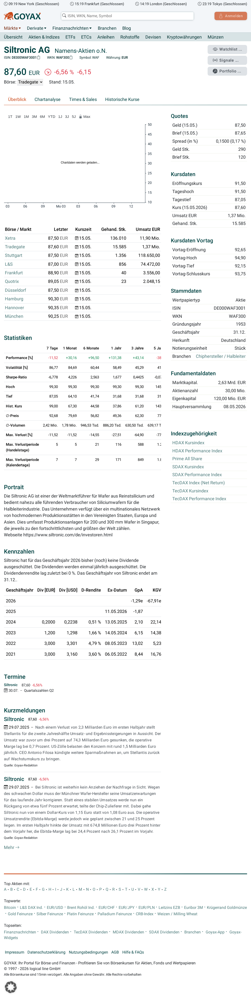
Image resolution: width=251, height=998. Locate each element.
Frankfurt (14, 273)
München (14, 316)
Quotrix (12, 281)
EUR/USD (55, 907)
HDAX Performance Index (197, 450)
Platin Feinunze (80, 914)
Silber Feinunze (50, 914)
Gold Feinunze (20, 914)
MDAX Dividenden (128, 932)
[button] (11, 987)
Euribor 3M (193, 907)
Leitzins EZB (169, 907)
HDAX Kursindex (188, 443)
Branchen (107, 28)
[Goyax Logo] (22, 16)
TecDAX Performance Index (199, 499)
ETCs (86, 37)
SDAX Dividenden (164, 932)
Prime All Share (187, 459)
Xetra (10, 238)
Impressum (14, 952)
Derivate (35, 28)
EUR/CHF (107, 907)
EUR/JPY (127, 907)
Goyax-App (215, 932)
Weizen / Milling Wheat (177, 914)
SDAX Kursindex (188, 466)
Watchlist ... (228, 49)
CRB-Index (144, 914)
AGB (115, 952)
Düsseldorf (15, 290)
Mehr (12, 847)
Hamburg (14, 299)
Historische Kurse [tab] (122, 99)
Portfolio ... (227, 70)
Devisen (153, 37)
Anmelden (230, 16)
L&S (9, 264)
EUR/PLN (146, 907)
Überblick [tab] (17, 99)
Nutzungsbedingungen (88, 952)
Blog (126, 28)
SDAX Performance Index (197, 474)
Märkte (11, 28)
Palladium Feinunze (115, 914)
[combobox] (127, 16)
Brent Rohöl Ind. (81, 907)
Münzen (216, 37)
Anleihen (105, 37)
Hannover (14, 307)
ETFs (70, 37)
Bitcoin (10, 907)
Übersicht (13, 37)
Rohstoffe (129, 37)
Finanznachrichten (70, 28)
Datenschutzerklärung (46, 952)
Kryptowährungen (184, 37)
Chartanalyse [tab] (48, 99)
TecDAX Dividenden (91, 932)
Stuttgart (13, 255)
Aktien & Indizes (44, 37)
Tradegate (15, 247)
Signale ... (226, 59)
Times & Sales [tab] (83, 99)
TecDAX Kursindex (190, 490)
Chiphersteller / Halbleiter (221, 356)
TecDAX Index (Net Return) (198, 483)
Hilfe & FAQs (133, 952)
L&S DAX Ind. (31, 907)
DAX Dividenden (55, 932)
